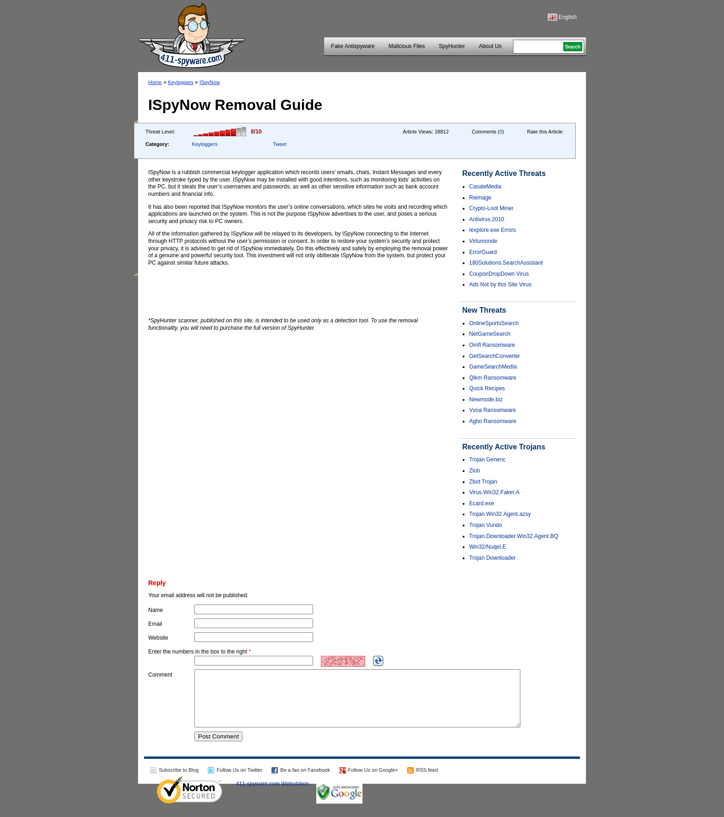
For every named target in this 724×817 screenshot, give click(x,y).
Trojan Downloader (492, 558)
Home (155, 82)
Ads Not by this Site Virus (500, 284)
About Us (490, 46)
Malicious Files (407, 46)
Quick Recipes (487, 388)
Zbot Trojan (483, 481)
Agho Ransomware (492, 421)
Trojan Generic (487, 459)
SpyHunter (452, 46)
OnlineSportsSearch (494, 323)
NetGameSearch (489, 334)
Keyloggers (180, 82)
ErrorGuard (483, 252)
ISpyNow (209, 82)
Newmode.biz (486, 399)
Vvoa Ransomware (492, 410)
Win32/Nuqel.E (487, 547)
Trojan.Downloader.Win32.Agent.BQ (513, 536)
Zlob (474, 470)
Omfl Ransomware (492, 345)
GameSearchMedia (493, 366)
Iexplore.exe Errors (492, 230)
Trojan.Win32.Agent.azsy (500, 514)
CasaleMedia (485, 186)
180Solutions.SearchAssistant (506, 263)
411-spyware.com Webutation (272, 795)
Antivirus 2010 (486, 219)
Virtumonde (483, 241)
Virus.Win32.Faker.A (494, 492)
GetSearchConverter (494, 356)
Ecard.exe (481, 503)
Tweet (279, 144)
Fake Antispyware (353, 46)
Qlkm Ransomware (492, 378)
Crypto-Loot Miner (491, 208)
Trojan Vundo (485, 525)
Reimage (480, 197)
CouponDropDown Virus (499, 274)
